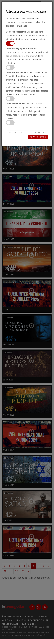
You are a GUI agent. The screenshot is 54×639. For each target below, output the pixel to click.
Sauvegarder (38, 132)
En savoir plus (17, 132)
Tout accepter (38, 137)
